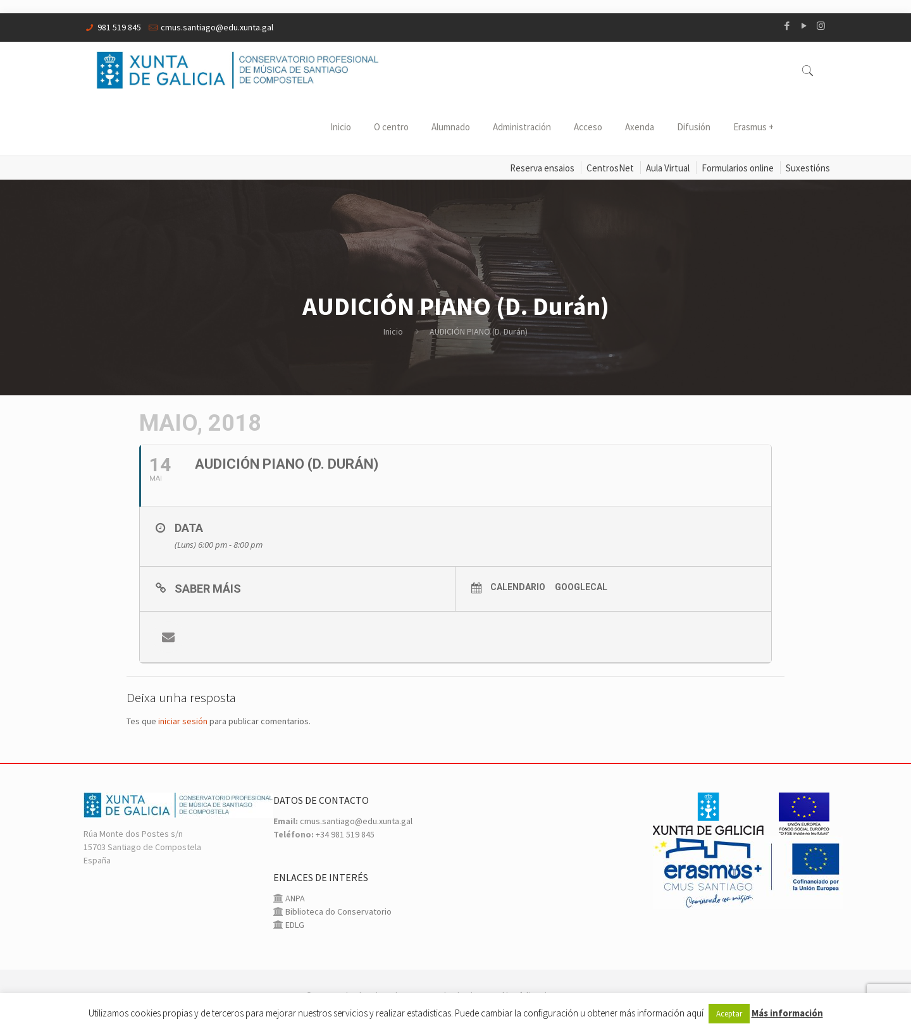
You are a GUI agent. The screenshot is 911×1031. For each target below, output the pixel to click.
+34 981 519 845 (345, 834)
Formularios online (738, 168)
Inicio (393, 331)
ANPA (294, 898)
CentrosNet (610, 168)
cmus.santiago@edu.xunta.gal (217, 27)
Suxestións (808, 168)
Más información (787, 1013)
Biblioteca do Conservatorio (337, 911)
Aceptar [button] (729, 1013)
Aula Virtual (668, 168)
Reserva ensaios (542, 168)
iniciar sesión (183, 721)
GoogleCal (581, 587)
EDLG (293, 924)
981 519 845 (119, 27)
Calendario (517, 587)
